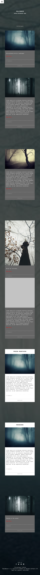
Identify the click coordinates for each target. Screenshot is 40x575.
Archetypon (20, 26)
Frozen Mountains (19, 351)
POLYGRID (20, 11)
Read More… (9, 56)
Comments (8, 526)
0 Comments (9, 61)
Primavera (20, 425)
